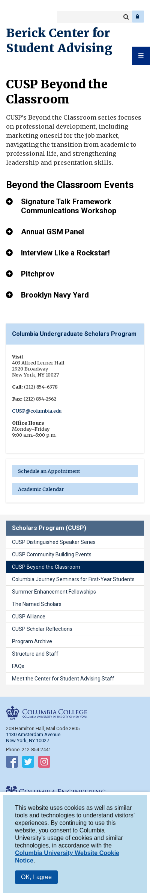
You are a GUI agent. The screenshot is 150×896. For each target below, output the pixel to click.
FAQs (18, 666)
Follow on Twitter (28, 763)
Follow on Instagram (44, 763)
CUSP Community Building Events (52, 554)
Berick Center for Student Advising (59, 41)
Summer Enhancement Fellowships (54, 592)
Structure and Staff (35, 654)
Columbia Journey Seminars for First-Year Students (73, 579)
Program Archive (32, 641)
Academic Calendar (41, 489)
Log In (138, 17)
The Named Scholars (37, 604)
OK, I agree (36, 878)
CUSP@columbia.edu (37, 411)
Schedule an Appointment (49, 471)
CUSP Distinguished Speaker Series (54, 542)
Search (126, 17)
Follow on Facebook (12, 763)
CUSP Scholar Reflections (42, 629)
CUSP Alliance (28, 617)
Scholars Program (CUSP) (49, 528)
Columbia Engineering (22, 16)
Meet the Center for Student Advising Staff (63, 679)
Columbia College (12, 16)
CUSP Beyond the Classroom (46, 567)
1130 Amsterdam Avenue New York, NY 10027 (33, 737)
